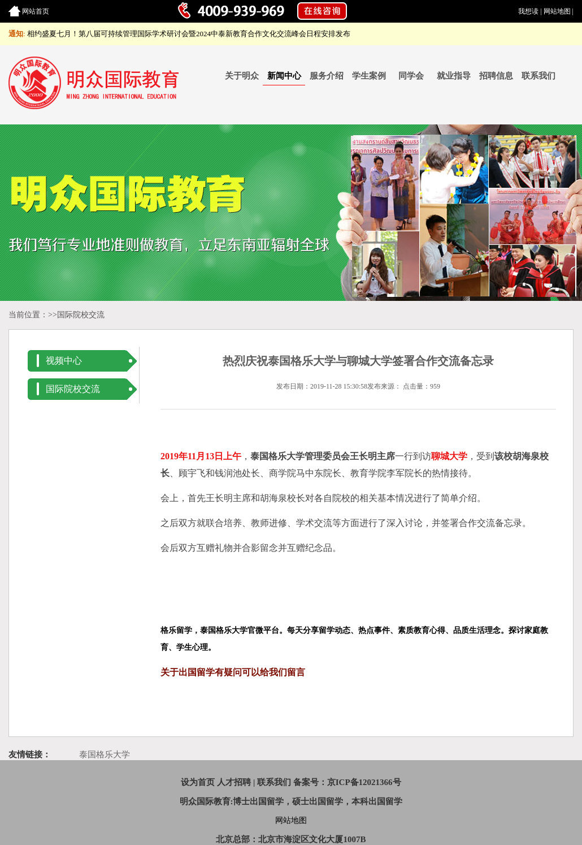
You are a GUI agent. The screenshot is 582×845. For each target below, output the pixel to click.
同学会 (411, 75)
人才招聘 (234, 782)
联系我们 (538, 75)
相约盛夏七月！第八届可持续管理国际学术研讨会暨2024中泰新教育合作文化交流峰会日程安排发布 (188, 33)
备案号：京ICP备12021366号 (347, 782)
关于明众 (242, 75)
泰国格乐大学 (104, 754)
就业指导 (454, 75)
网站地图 (557, 11)
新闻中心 (284, 75)
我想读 (528, 11)
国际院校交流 (81, 315)
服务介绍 (327, 75)
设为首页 (198, 782)
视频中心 (64, 360)
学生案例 (369, 75)
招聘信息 (496, 75)
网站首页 (35, 11)
